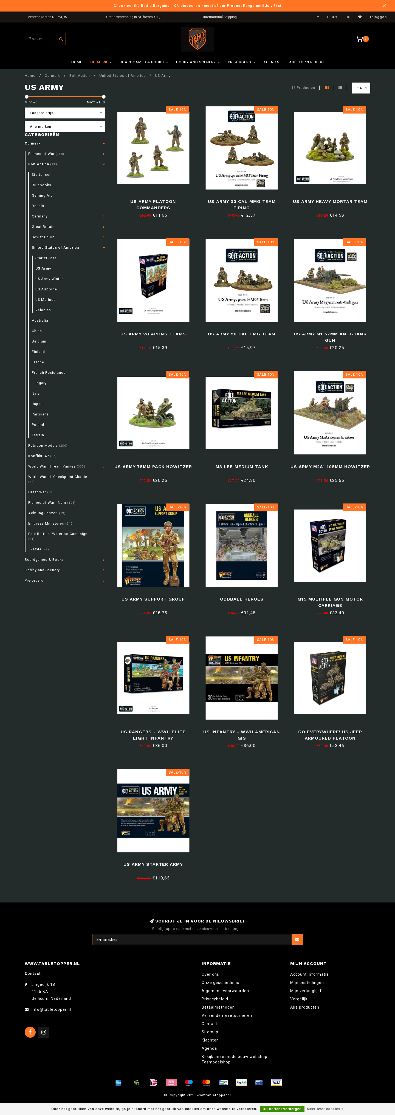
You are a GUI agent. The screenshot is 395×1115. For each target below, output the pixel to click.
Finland (38, 352)
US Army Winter (49, 279)
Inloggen (378, 17)
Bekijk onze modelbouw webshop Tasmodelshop (234, 1059)
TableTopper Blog (305, 62)
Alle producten (304, 1007)
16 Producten (303, 88)
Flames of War (46, 154)
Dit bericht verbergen (282, 1109)
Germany (40, 216)
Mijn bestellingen (307, 982)
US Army (43, 268)
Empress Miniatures (51, 523)
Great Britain (43, 227)
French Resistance (49, 372)
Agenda (271, 62)
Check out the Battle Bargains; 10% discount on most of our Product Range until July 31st (197, 6)
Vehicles (43, 310)
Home (76, 62)
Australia (40, 320)
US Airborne (46, 289)
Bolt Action (43, 164)
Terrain (38, 435)
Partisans (40, 414)
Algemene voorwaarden (225, 991)
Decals (38, 206)
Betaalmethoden (218, 1007)
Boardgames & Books (142, 62)
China (37, 331)
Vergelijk (298, 999)
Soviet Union (43, 237)
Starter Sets (46, 258)
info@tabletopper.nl (51, 1009)
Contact (209, 1023)
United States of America (55, 247)
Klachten (210, 1040)
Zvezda (38, 549)
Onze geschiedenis (220, 982)
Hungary (39, 383)
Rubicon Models (47, 445)
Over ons (210, 974)
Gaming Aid (42, 195)
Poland (38, 425)
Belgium (39, 341)
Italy (36, 393)
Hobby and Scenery (196, 62)
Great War (41, 492)
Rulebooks (41, 185)
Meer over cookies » (325, 1109)
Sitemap (210, 1032)
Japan (37, 404)
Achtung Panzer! (47, 513)
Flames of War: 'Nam (52, 502)
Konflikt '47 (42, 456)
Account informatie (309, 974)
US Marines (45, 300)
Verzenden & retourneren (227, 1015)
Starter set (41, 174)
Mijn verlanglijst (305, 991)
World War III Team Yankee (56, 466)
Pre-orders (239, 62)
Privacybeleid (215, 999)
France (38, 362)
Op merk (99, 62)
